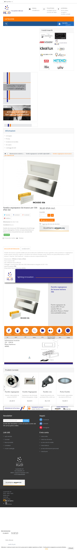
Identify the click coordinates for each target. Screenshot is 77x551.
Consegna (9, 183)
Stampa (21, 285)
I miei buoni (44, 498)
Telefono (50, 8)
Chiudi (71, 548)
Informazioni (10, 178)
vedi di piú (11, 544)
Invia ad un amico (10, 285)
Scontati (7, 486)
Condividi (16, 262)
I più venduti (8, 483)
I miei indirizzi (45, 492)
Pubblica (7, 265)
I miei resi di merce (46, 486)
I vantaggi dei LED (11, 195)
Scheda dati (26, 296)
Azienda (64, 8)
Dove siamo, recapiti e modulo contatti (65, 12)
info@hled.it (35, 10)
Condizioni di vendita (12, 189)
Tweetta (7, 262)
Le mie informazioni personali (50, 496)
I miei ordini (44, 483)
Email (34, 8)
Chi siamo (9, 192)
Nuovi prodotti (9, 489)
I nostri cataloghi (9, 496)
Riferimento (6, 269)
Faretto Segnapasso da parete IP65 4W (29, 440)
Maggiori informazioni (11, 296)
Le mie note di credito (47, 489)
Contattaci (8, 492)
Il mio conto (44, 480)
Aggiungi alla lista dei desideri (51, 271)
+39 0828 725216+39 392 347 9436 (51, 11)
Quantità (42, 259)
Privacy (8, 186)
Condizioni (6, 272)
